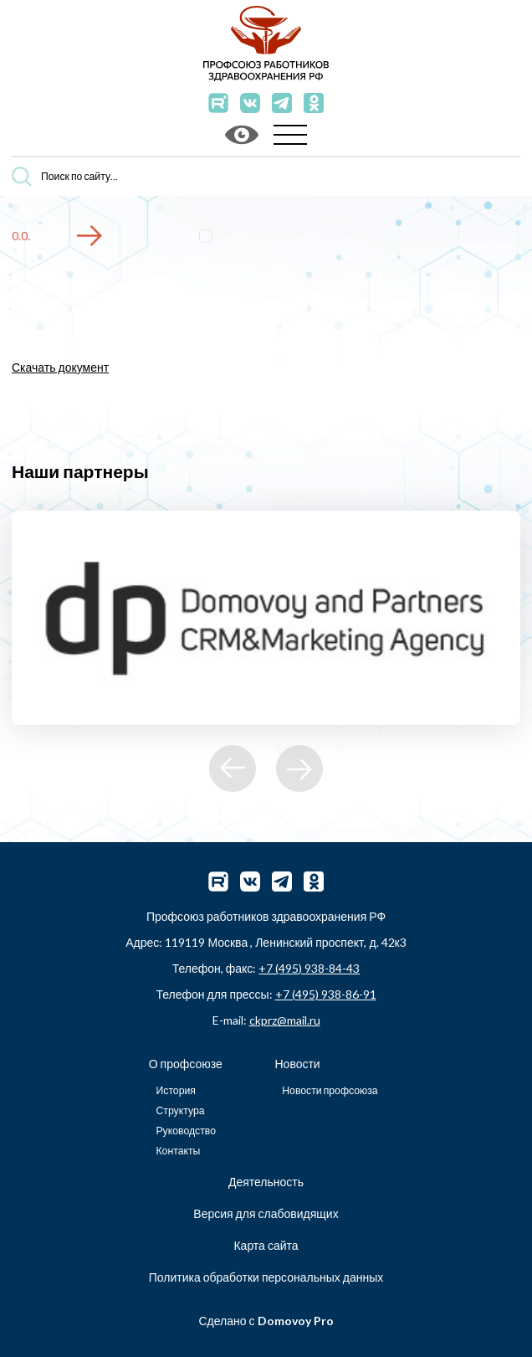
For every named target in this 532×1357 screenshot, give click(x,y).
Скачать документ (60, 367)
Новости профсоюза (329, 1090)
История (176, 1090)
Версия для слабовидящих (265, 1213)
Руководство (186, 1130)
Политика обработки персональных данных (266, 1277)
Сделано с (265, 1320)
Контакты (178, 1150)
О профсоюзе (186, 1063)
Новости (297, 1063)
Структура (180, 1110)
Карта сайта (265, 1245)
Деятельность (266, 1182)
